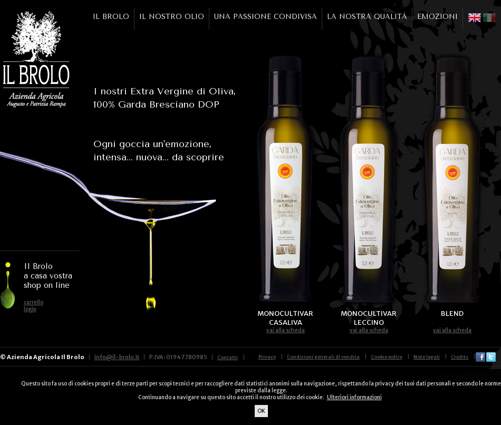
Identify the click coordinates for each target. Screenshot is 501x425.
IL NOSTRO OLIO (171, 17)
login (30, 309)
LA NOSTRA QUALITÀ (367, 17)
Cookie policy (386, 357)
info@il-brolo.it (116, 357)
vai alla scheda (285, 330)
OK (261, 411)
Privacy (267, 357)
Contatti (227, 357)
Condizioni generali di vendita (323, 357)
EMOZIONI (437, 17)
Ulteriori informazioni (354, 397)
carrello (33, 302)
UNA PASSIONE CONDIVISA (265, 17)
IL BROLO (111, 17)
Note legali (426, 357)
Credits (459, 357)
